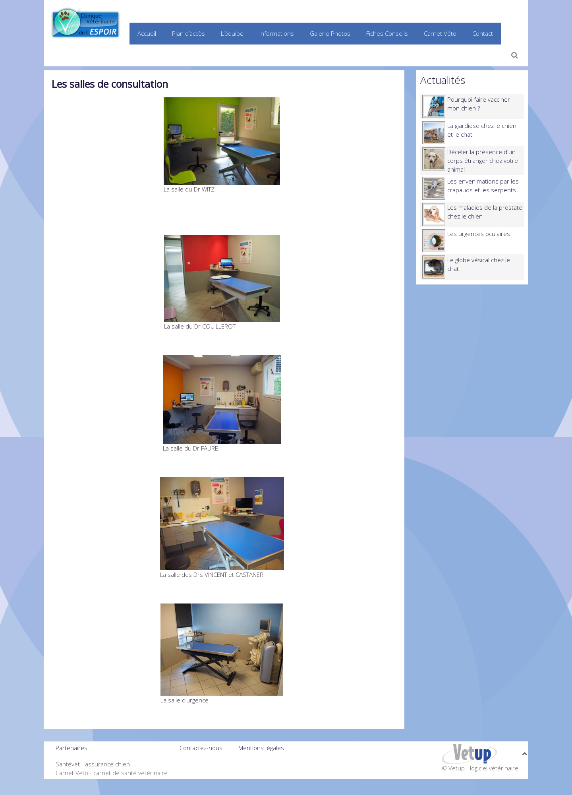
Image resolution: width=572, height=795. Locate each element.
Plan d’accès (188, 33)
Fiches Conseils (387, 33)
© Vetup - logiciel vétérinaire (480, 768)
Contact (482, 33)
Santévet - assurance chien (93, 764)
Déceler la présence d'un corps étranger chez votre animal (482, 160)
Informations (276, 33)
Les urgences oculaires (478, 234)
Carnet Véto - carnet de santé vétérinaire (112, 773)
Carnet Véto (440, 33)
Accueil (146, 33)
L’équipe (232, 33)
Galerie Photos (330, 33)
